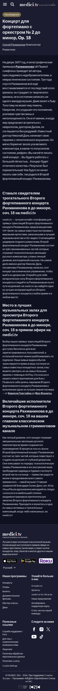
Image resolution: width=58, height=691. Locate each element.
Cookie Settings (9, 665)
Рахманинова (25, 66)
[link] (9, 560)
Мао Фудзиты (43, 393)
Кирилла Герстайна (19, 393)
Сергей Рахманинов (13, 44)
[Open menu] (4, 4)
